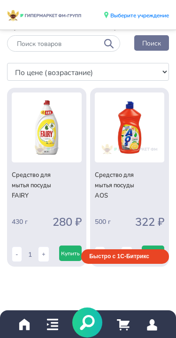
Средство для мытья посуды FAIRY (31, 185)
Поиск (151, 42)
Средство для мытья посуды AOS (114, 185)
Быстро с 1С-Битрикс (119, 256)
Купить (70, 253)
